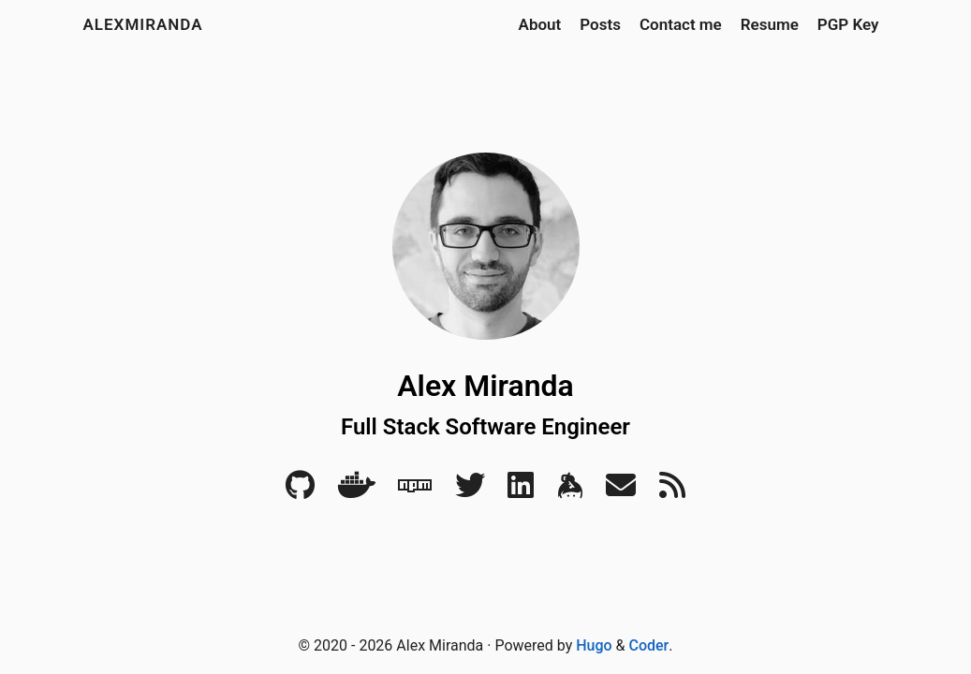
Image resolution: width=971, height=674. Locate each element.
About (540, 24)
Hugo (593, 645)
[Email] (621, 491)
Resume (770, 24)
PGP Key (848, 24)
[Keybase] (570, 491)
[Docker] (356, 491)
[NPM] (415, 491)
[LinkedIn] (521, 491)
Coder (649, 645)
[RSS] (672, 491)
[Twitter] (470, 491)
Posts (600, 24)
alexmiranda (143, 24)
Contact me (681, 24)
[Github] (300, 491)
